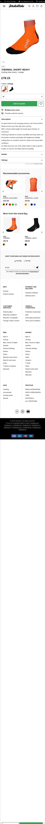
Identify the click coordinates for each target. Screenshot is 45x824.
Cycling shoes (8, 395)
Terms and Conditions (32, 321)
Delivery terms (30, 296)
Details (4, 154)
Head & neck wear (9, 360)
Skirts (27, 366)
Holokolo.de (27, 427)
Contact (5, 291)
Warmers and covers (10, 357)
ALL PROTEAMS (31, 401)
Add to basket (19, 104)
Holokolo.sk (34, 423)
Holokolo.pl (17, 425)
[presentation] (3, 191)
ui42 (27, 423)
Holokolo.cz (8, 425)
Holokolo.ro (36, 425)
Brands (5, 398)
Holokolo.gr (22, 429)
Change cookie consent (11, 321)
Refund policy (7, 312)
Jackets (5, 345)
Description (6, 119)
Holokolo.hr (36, 427)
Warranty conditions (10, 315)
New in (5, 337)
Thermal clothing (8, 348)
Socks (5, 354)
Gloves (5, 351)
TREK (27, 395)
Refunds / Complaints (10, 318)
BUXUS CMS (19, 423)
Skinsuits (6, 369)
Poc (3, 66)
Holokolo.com (17, 427)
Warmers (28, 372)
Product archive (8, 294)
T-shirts (28, 363)
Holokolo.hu (27, 425)
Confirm (37, 267)
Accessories (7, 392)
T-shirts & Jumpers (9, 366)
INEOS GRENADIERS (33, 392)
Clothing (6, 389)
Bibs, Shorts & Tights (10, 342)
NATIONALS (29, 398)
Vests (5, 363)
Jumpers (28, 360)
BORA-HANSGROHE (32, 389)
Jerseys (5, 339)
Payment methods (31, 293)
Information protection (32, 318)
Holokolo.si (7, 427)
